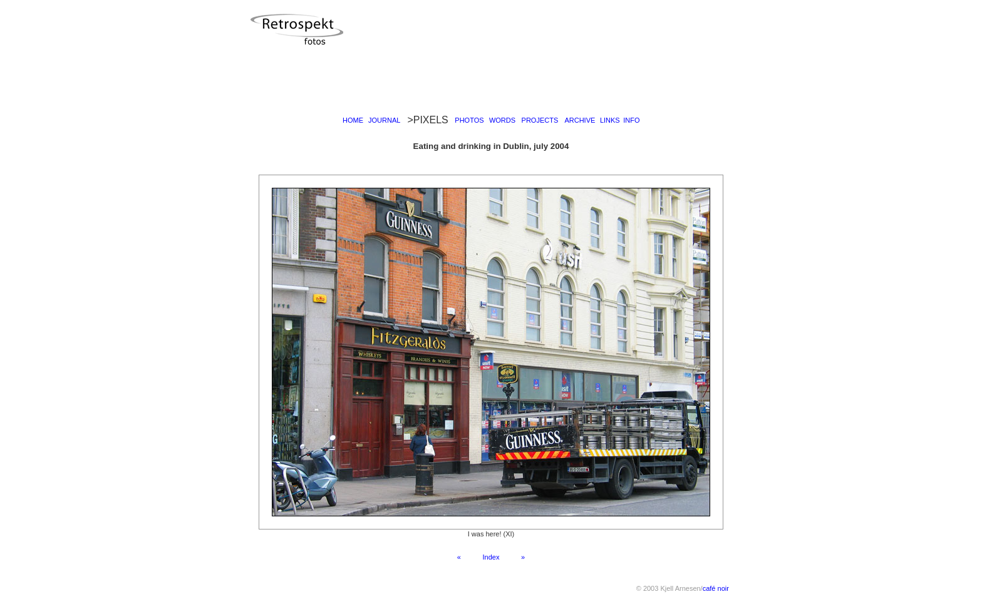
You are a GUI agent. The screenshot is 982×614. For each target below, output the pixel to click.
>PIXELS (427, 120)
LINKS (610, 120)
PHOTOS (469, 120)
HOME (353, 120)
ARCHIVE (579, 120)
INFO (631, 120)
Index (491, 557)
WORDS (502, 120)
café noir (716, 588)
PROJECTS (540, 120)
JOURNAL (384, 120)
